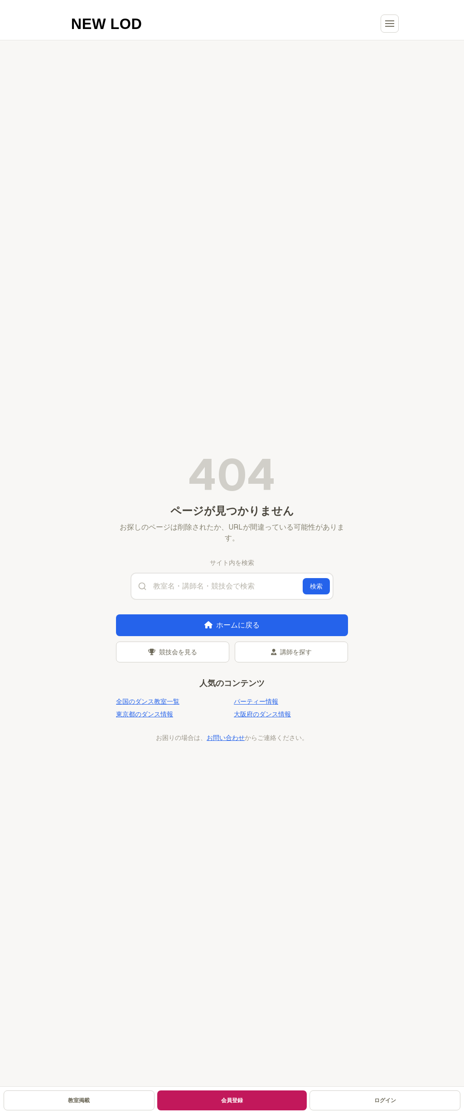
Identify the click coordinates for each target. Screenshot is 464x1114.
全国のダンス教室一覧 (147, 701)
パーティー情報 (256, 701)
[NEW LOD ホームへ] (106, 24)
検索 (316, 586)
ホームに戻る (232, 625)
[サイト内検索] (232, 586)
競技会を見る (172, 652)
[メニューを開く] (390, 24)
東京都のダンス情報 (144, 714)
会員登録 (232, 1100)
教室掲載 (79, 1100)
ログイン (385, 1100)
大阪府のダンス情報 (262, 714)
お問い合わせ (226, 738)
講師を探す (291, 652)
